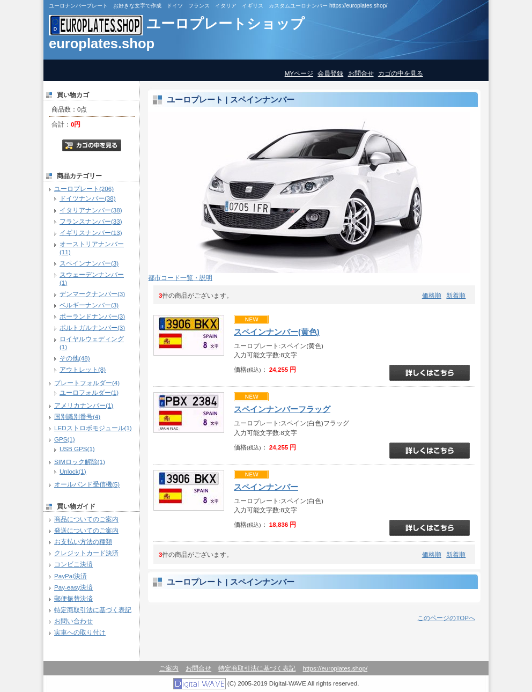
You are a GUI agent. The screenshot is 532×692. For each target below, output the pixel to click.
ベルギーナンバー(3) (89, 304)
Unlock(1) (73, 471)
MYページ (299, 73)
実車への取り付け (80, 632)
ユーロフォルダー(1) (89, 392)
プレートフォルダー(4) (87, 382)
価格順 (431, 295)
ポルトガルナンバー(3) (92, 327)
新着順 (456, 295)
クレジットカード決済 (86, 552)
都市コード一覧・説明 (180, 277)
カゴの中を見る (400, 73)
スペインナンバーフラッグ (282, 409)
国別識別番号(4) (77, 416)
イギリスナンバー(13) (91, 232)
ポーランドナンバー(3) (92, 316)
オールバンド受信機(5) (87, 484)
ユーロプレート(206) (84, 188)
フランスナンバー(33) (91, 221)
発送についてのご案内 (86, 530)
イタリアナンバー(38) (91, 210)
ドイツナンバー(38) (88, 198)
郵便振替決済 (73, 598)
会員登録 (330, 73)
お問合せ (361, 73)
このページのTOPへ (446, 617)
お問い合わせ (73, 620)
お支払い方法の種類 (83, 541)
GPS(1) (64, 439)
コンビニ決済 (73, 564)
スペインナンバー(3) (89, 263)
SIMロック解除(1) (79, 461)
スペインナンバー (266, 487)
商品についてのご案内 (86, 519)
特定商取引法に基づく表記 (92, 609)
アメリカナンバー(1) (83, 405)
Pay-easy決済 (73, 587)
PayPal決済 (70, 575)
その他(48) (75, 358)
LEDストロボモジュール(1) (93, 427)
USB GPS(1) (77, 448)
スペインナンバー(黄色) (277, 332)
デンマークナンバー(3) (92, 293)
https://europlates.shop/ (335, 668)
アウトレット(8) (83, 369)
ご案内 (169, 668)
